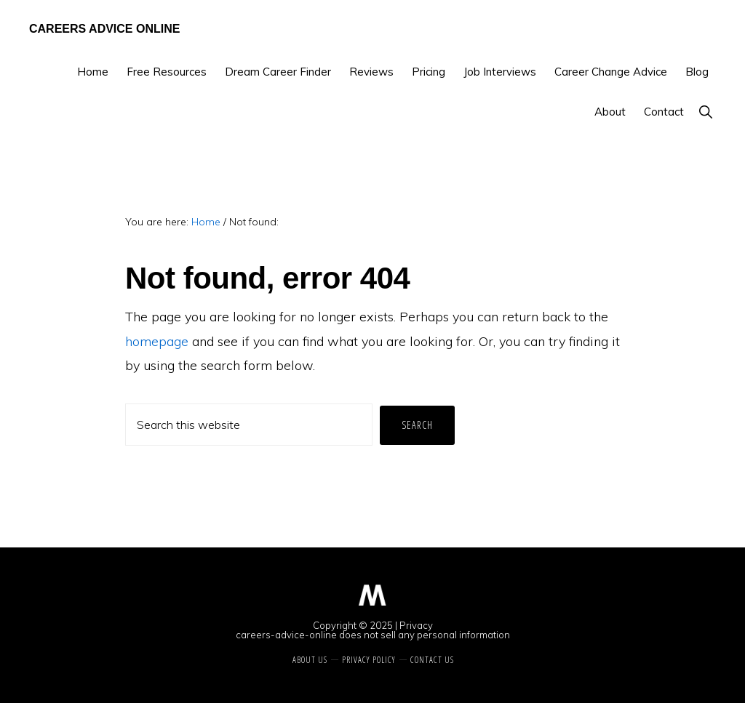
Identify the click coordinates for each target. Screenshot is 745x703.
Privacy (416, 625)
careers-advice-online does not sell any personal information (373, 634)
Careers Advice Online (104, 29)
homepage (156, 341)
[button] (705, 112)
